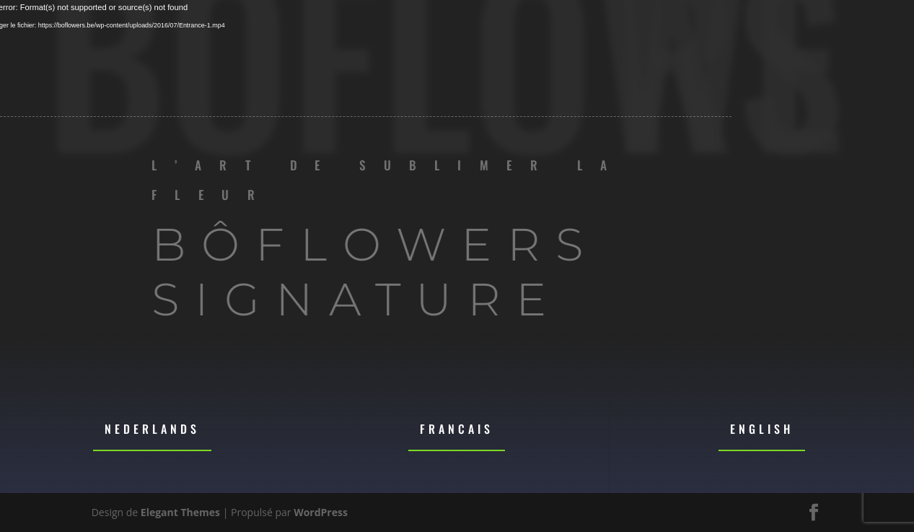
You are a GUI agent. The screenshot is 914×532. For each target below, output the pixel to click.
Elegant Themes (180, 512)
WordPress (321, 512)
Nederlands (152, 428)
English (762, 428)
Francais (456, 428)
